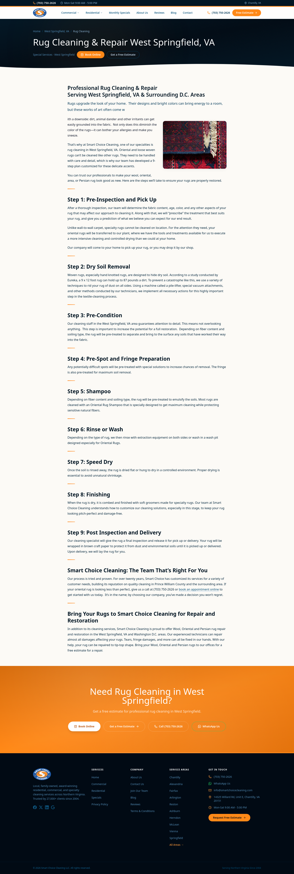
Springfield (176, 838)
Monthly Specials (119, 12)
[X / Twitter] (41, 807)
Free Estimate (246, 12)
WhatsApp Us (209, 726)
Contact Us (137, 784)
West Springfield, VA (56, 31)
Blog (173, 12)
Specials (96, 797)
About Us (142, 12)
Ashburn (175, 811)
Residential (94, 12)
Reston (174, 804)
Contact (188, 12)
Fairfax (174, 791)
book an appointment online (199, 589)
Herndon (175, 818)
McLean (174, 824)
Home (36, 31)
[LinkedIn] (47, 807)
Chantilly (175, 777)
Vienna (174, 831)
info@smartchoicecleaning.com (233, 790)
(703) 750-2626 (44, 3)
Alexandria (176, 784)
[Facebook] (35, 807)
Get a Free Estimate (123, 55)
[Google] (53, 807)
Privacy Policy (100, 804)
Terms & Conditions (142, 811)
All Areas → (177, 844)
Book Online (91, 55)
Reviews (159, 12)
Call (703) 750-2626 (168, 726)
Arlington (175, 797)
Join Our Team (139, 791)
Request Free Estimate (229, 817)
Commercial (70, 12)
